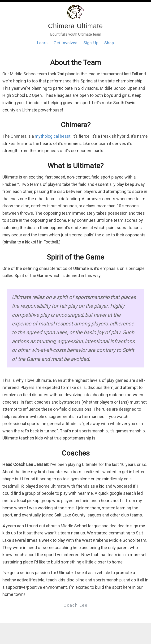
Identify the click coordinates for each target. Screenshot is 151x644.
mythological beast (52, 136)
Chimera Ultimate (75, 26)
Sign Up (91, 43)
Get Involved (66, 43)
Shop (109, 43)
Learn (42, 43)
